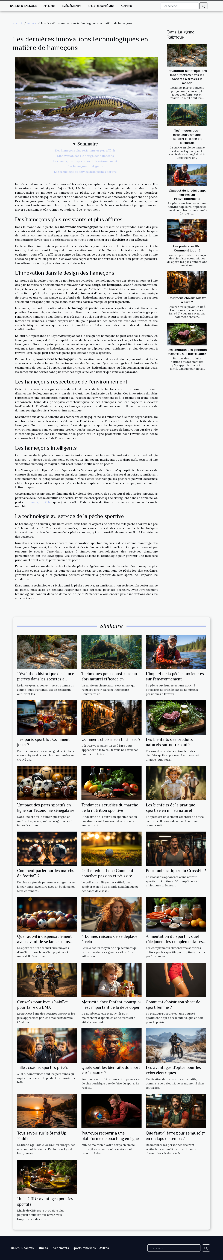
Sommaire (87, 144)
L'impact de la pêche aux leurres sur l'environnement (187, 195)
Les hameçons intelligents (85, 166)
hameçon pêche (40, 502)
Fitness (49, 6)
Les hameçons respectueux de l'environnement (85, 161)
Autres (126, 6)
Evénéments (71, 6)
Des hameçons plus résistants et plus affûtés (85, 150)
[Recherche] (179, 5)
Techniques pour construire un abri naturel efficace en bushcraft (109, 679)
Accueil (17, 23)
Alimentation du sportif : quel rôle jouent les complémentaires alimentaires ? (174, 941)
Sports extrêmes (101, 6)
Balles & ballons (23, 6)
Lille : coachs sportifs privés (42, 1067)
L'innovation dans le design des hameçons (85, 156)
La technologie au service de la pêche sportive (85, 171)
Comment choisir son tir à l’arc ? (110, 739)
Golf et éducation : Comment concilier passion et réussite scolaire (107, 876)
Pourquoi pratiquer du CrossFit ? (176, 870)
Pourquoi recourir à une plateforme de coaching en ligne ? (110, 1138)
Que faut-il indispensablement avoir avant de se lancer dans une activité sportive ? (44, 941)
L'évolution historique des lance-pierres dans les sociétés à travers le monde (46, 679)
